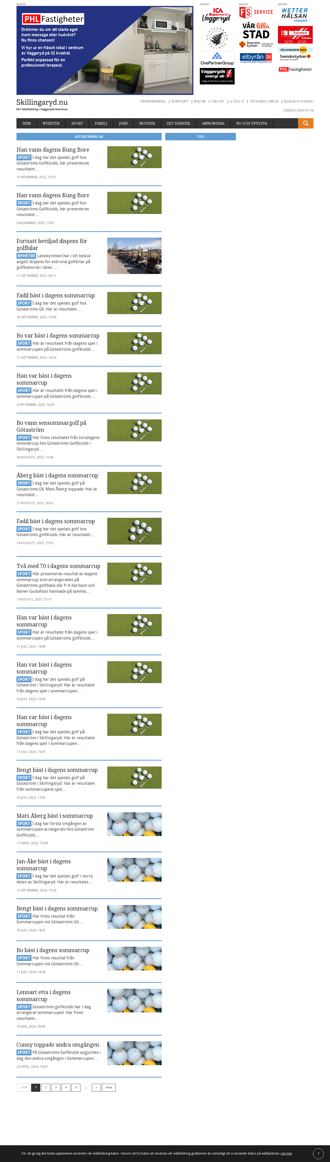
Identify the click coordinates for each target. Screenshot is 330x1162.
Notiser (147, 123)
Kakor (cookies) (299, 101)
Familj (101, 123)
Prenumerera (153, 101)
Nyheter (51, 123)
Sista (109, 1087)
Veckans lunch (264, 101)
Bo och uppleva (251, 123)
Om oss (217, 101)
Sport (77, 123)
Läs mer (286, 1153)
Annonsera (213, 123)
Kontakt (179, 101)
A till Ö (237, 101)
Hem (27, 123)
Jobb (123, 123)
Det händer (178, 123)
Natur (199, 101)
